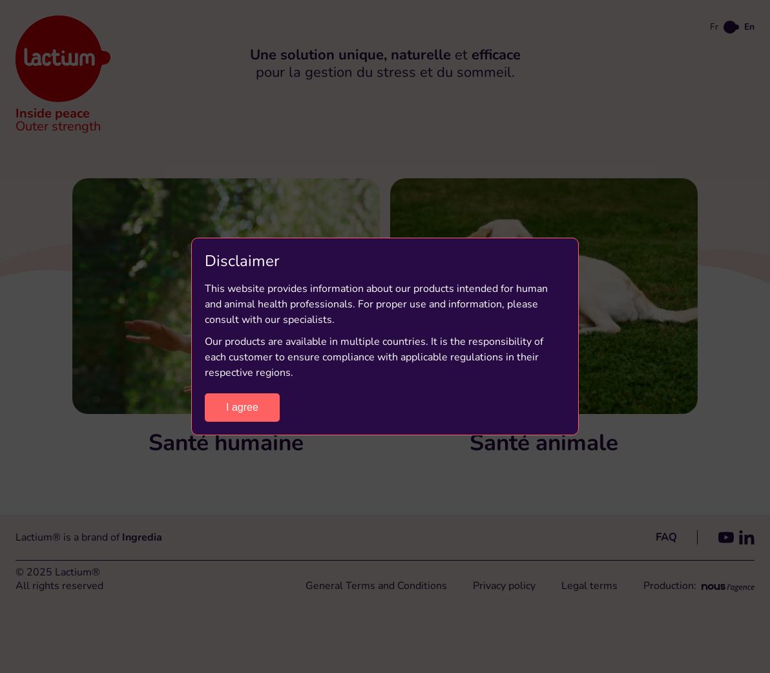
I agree (242, 407)
